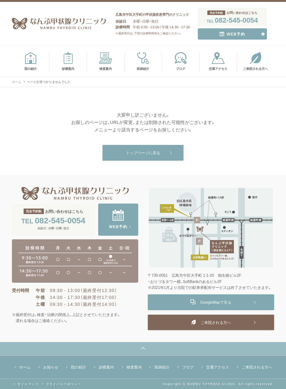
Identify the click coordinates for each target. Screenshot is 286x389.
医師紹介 (143, 61)
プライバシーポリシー (64, 384)
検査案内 (105, 61)
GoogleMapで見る (210, 302)
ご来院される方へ (255, 61)
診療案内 (68, 61)
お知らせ (50, 367)
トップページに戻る (143, 152)
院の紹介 (30, 61)
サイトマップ (28, 384)
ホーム (16, 81)
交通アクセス (218, 61)
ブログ (180, 61)
